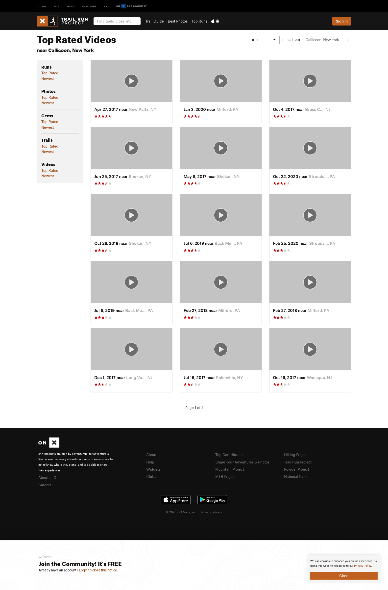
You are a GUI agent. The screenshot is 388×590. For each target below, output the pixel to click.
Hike (70, 6)
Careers (44, 485)
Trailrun (89, 6)
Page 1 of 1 (194, 407)
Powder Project (296, 469)
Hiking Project (296, 454)
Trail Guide (154, 21)
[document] (344, 569)
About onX (47, 477)
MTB (57, 6)
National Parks (296, 476)
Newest (47, 78)
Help (150, 462)
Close (344, 575)
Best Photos (178, 21)
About (151, 454)
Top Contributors (229, 454)
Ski (106, 6)
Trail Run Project (298, 462)
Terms (204, 512)
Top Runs (199, 21)
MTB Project (225, 476)
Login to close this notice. (98, 570)
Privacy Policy (362, 565)
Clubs (151, 476)
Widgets (153, 469)
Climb (41, 6)
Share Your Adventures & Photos (242, 462)
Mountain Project (229, 469)
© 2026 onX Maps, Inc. (181, 512)
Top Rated (49, 73)
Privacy (217, 512)
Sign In (342, 21)
